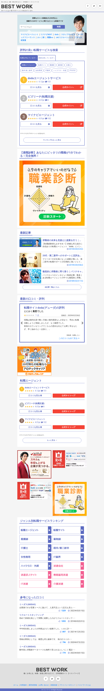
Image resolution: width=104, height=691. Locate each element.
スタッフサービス (68, 34)
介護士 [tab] (68, 65)
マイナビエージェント (29, 34)
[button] (25, 323)
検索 (59, 27)
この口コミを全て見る (69, 338)
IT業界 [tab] (47, 70)
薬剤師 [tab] (60, 65)
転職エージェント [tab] (28, 65)
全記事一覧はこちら (52, 287)
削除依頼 (54, 685)
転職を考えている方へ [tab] (28, 58)
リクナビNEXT (46, 34)
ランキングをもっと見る (52, 140)
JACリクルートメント (64, 37)
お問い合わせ (44, 685)
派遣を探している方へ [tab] (46, 58)
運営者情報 (33, 685)
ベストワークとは (84, 685)
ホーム (15, 685)
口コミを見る (36, 87)
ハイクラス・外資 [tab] (59, 70)
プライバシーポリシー (67, 685)
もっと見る (51, 440)
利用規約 (23, 685)
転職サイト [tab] (42, 65)
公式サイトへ (68, 87)
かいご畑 (40, 37)
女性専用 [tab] (38, 70)
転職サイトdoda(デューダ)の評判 (44, 307)
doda (56, 34)
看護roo (50, 37)
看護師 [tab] (52, 65)
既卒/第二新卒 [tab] (27, 70)
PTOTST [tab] (73, 70)
